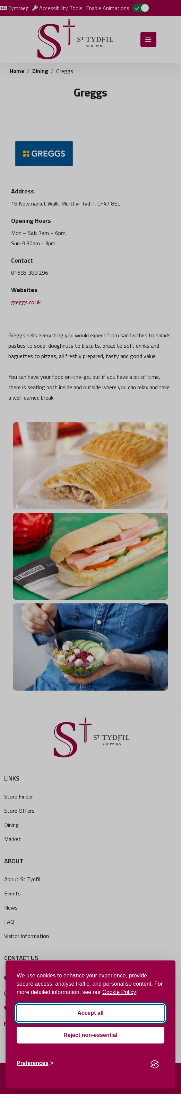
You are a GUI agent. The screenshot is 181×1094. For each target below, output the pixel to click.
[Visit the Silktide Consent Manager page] (154, 1063)
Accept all (90, 1013)
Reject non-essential (90, 1035)
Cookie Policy (119, 992)
